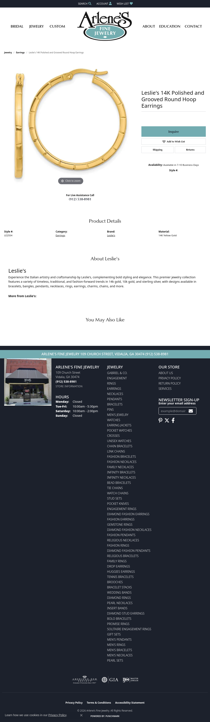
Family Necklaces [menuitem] (120, 467)
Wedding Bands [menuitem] (119, 592)
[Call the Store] (66, 381)
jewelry (8, 52)
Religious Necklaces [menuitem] (123, 540)
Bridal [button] (17, 26)
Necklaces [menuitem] (115, 394)
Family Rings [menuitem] (117, 561)
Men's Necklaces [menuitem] (120, 655)
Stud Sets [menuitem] (114, 498)
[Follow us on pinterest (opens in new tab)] (160, 420)
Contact (193, 26)
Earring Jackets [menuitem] (119, 425)
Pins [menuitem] (110, 409)
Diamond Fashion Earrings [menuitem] (128, 514)
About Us (166, 373)
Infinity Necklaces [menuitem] (121, 477)
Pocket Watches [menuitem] (119, 430)
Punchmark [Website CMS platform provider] (113, 716)
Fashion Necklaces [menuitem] (121, 462)
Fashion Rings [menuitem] (118, 545)
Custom (57, 26)
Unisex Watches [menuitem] (119, 441)
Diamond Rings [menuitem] (119, 598)
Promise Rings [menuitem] (118, 624)
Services (165, 389)
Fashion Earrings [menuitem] (120, 519)
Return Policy (170, 383)
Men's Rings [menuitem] (116, 645)
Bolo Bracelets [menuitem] (119, 619)
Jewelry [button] (36, 26)
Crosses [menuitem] (113, 436)
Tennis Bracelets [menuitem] (120, 577)
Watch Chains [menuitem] (117, 493)
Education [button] (170, 26)
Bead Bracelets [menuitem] (119, 483)
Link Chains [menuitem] (116, 451)
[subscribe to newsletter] (190, 411)
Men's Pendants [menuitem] (119, 639)
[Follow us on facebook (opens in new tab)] (173, 420)
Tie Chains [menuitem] (115, 488)
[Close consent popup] (81, 715)
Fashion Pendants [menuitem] (121, 535)
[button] (84, 3)
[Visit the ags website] (84, 680)
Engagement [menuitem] (117, 378)
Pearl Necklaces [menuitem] (120, 603)
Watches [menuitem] (113, 420)
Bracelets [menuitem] (115, 404)
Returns (190, 149)
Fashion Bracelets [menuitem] (121, 457)
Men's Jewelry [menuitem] (117, 415)
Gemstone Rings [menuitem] (119, 524)
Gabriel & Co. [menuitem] (117, 373)
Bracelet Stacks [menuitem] (119, 587)
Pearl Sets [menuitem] (115, 660)
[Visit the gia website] (110, 680)
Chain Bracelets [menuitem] (119, 446)
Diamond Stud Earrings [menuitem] (126, 613)
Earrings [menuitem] (114, 389)
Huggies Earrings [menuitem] (121, 572)
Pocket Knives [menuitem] (118, 504)
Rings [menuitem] (111, 383)
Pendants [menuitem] (114, 399)
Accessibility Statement (130, 702)
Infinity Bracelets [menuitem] (121, 472)
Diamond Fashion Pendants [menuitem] (128, 551)
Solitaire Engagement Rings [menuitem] (129, 629)
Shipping (157, 149)
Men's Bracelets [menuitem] (119, 650)
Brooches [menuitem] (115, 582)
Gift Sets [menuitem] (114, 634)
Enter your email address (177, 403)
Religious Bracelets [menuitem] (122, 556)
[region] (70, 123)
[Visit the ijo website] (130, 680)
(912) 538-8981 (80, 199)
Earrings (20, 52)
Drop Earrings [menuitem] (118, 566)
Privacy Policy (170, 378)
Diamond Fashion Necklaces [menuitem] (129, 530)
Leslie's (111, 235)
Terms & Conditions (99, 702)
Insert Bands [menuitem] (117, 608)
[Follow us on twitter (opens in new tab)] (166, 420)
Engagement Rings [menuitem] (121, 509)
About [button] (148, 26)
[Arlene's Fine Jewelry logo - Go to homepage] (105, 26)
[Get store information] (69, 386)
